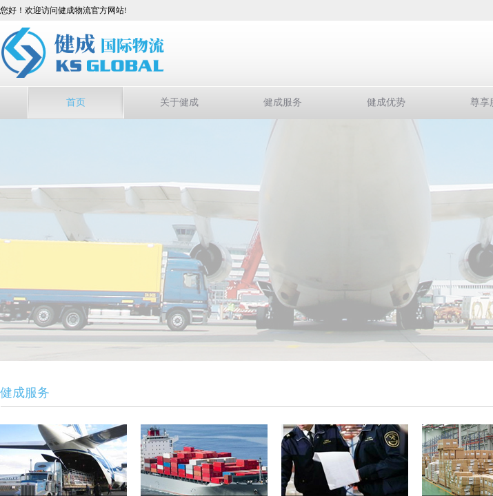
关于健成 (179, 102)
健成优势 (386, 102)
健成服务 (282, 102)
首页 (75, 102)
